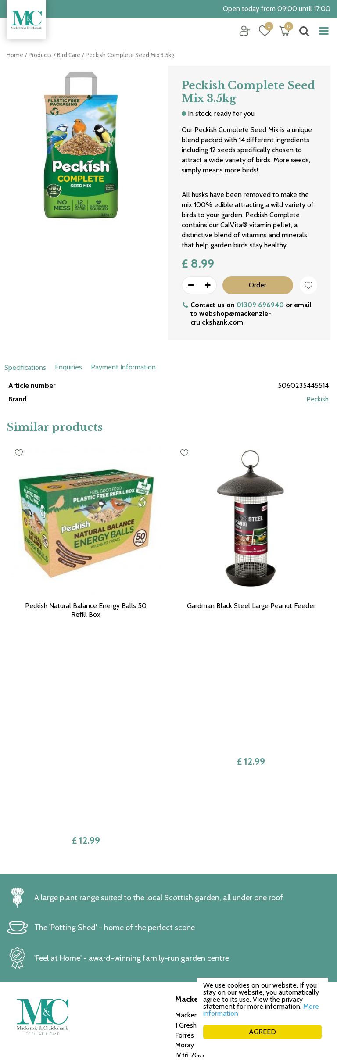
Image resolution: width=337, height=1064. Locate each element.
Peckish (317, 399)
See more (21, 999)
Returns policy (196, 940)
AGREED (262, 1032)
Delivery (188, 960)
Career (185, 970)
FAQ (182, 980)
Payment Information (123, 367)
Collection (190, 950)
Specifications (25, 367)
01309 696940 (260, 305)
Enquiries (68, 367)
